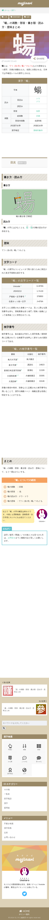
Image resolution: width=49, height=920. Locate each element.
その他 (7, 790)
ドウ (38, 102)
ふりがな (24, 759)
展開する (22, 163)
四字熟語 (8, 799)
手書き (10, 747)
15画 (5, 17)
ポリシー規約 (24, 914)
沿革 (6, 833)
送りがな (39, 759)
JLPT (24, 771)
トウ (38, 99)
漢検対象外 (17, 17)
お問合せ (11, 538)
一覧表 (7, 794)
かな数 (10, 759)
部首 (39, 747)
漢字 (6, 803)
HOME (24, 911)
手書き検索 (8, 824)
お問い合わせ (9, 837)
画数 (24, 747)
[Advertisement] (24, 144)
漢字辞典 (8, 828)
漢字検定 (10, 771)
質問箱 (7, 808)
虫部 (28, 17)
